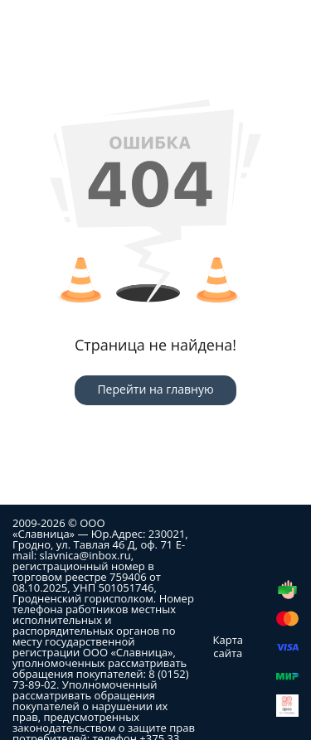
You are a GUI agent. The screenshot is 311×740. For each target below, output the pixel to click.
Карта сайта (228, 646)
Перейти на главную (155, 389)
